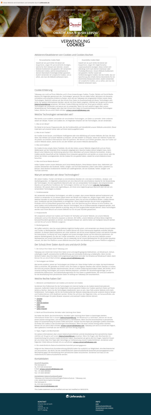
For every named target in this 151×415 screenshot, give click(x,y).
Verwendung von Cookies (104, 408)
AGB (97, 404)
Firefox (39, 301)
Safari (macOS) (42, 309)
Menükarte (56, 10)
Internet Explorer (43, 303)
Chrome (39, 299)
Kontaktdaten (84, 10)
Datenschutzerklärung (42, 104)
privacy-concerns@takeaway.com (78, 110)
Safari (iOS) (40, 307)
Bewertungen (69, 10)
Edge (38, 305)
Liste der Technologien (101, 185)
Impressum (97, 10)
